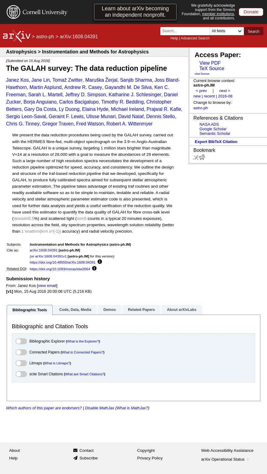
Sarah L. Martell (45, 94)
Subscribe (88, 458)
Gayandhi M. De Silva (128, 87)
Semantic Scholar (215, 133)
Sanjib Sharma (136, 80)
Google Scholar (213, 129)
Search (253, 31)
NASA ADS (209, 124)
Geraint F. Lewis (66, 116)
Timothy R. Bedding (122, 101)
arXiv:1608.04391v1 (51, 256)
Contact (86, 450)
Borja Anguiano (40, 101)
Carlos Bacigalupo (79, 101)
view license (202, 73)
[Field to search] (227, 31)
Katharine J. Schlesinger (135, 94)
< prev (201, 90)
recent (209, 96)
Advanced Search (195, 38)
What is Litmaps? (57, 363)
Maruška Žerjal (101, 80)
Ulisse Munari (101, 116)
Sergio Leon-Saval (26, 116)
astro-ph (45, 36)
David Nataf (131, 116)
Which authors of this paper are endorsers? (44, 408)
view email (47, 285)
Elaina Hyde (95, 109)
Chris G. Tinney (22, 123)
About (14, 450)
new (197, 96)
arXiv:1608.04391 (44, 250)
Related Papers (141, 310)
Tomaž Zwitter (68, 80)
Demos (109, 310)
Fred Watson (90, 123)
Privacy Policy (150, 458)
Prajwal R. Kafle (163, 109)
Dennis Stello (160, 116)
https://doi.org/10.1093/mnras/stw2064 (60, 269)
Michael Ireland (127, 109)
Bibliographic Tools (29, 310)
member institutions (218, 14)
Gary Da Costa (40, 109)
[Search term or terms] (186, 31)
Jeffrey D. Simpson (85, 94)
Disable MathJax (99, 408)
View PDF (210, 63)
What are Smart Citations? (84, 374)
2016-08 (225, 96)
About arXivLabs (181, 310)
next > (224, 90)
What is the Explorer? (83, 341)
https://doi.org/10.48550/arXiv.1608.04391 (63, 262)
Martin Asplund (45, 87)
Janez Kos (17, 80)
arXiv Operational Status (225, 459)
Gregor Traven (58, 123)
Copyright (146, 450)
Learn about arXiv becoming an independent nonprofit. (135, 11)
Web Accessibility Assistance (227, 450)
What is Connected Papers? (82, 352)
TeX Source (211, 68)
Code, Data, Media (75, 310)
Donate (251, 11)
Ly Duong (69, 109)
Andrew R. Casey (83, 87)
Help (174, 38)
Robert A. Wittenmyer (129, 123)
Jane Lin (40, 80)
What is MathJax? (132, 408)
